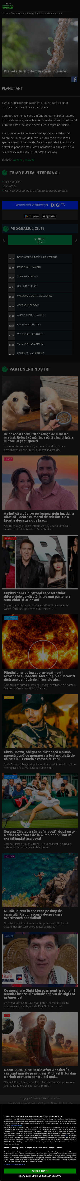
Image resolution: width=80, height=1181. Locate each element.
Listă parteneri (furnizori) (14, 1164)
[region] (40, 1143)
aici (66, 1135)
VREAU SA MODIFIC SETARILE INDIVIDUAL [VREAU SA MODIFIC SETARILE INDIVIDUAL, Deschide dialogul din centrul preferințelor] (40, 1175)
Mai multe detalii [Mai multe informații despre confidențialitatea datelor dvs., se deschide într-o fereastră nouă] (16, 1125)
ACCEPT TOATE (40, 1170)
